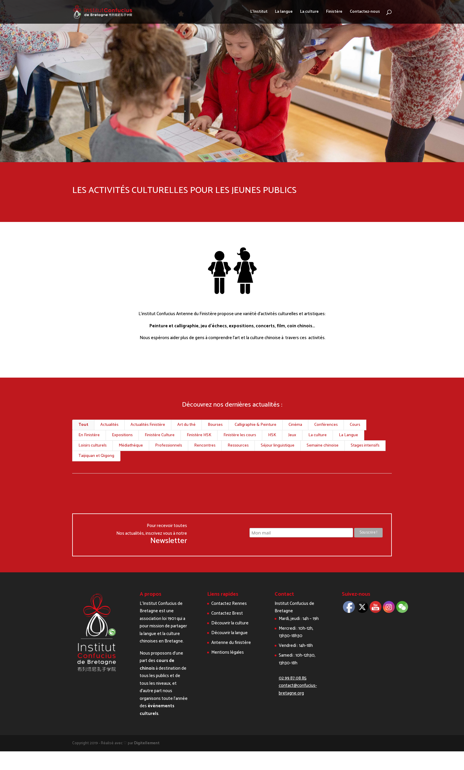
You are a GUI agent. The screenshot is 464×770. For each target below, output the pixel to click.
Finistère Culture (160, 435)
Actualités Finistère (147, 424)
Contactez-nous (365, 12)
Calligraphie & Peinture (255, 424)
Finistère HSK (199, 435)
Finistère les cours (239, 435)
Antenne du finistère (231, 642)
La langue (284, 12)
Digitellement (147, 743)
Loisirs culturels (92, 445)
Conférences (326, 424)
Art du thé (186, 424)
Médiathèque (131, 445)
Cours (355, 424)
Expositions (122, 435)
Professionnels (168, 445)
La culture (309, 12)
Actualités (109, 424)
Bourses (215, 424)
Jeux (292, 435)
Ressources (238, 445)
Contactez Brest (227, 613)
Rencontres (204, 445)
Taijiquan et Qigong (96, 455)
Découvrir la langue (229, 633)
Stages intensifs (365, 445)
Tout (83, 424)
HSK (272, 435)
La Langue (348, 435)
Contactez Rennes (229, 603)
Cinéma (295, 424)
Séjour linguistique (277, 445)
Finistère (334, 12)
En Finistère (89, 435)
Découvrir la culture (230, 623)
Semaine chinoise (323, 445)
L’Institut (259, 12)
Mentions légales (227, 652)
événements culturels (157, 709)
